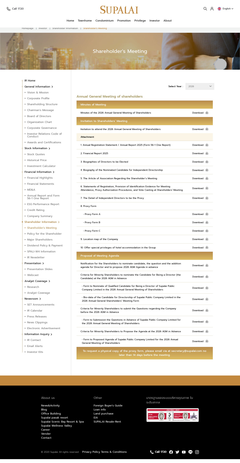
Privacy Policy (91, 456)
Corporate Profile (38, 102)
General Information (38, 91)
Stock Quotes (36, 158)
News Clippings (37, 326)
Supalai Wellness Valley (56, 430)
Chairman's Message (40, 114)
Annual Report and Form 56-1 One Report (43, 200)
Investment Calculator (41, 170)
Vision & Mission (38, 96)
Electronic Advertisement (43, 332)
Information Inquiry (37, 338)
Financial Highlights (40, 182)
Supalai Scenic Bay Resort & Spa (62, 426)
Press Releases (37, 320)
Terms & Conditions (114, 456)
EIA (96, 422)
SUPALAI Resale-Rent (107, 426)
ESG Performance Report (43, 208)
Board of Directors (39, 120)
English (225, 8)
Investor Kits (35, 356)
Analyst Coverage (36, 285)
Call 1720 (15, 9)
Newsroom (32, 303)
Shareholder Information (65, 32)
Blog (44, 413)
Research (33, 291)
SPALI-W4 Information (41, 255)
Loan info (100, 413)
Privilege (140, 21)
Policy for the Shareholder (44, 238)
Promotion (124, 21)
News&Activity (50, 409)
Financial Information (39, 176)
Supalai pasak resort (54, 422)
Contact (46, 442)
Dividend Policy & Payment (45, 250)
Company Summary (39, 220)
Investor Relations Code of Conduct (44, 139)
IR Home (30, 85)
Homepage (27, 32)
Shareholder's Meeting (95, 32)
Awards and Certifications (44, 146)
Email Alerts (35, 350)
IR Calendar (34, 315)
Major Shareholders (40, 243)
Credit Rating (35, 214)
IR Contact (34, 344)
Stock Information (36, 152)
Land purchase (103, 417)
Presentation (33, 267)
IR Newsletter (35, 261)
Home (70, 21)
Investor (155, 21)
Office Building (51, 417)
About (167, 21)
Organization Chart (39, 126)
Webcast (33, 279)
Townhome (85, 21)
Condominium (104, 21)
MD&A (31, 194)
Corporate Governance (42, 132)
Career (45, 434)
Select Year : (176, 90)
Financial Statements (40, 188)
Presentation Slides (40, 273)
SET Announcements (40, 309)
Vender (46, 438)
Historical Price (37, 164)
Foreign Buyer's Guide (108, 409)
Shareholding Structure (42, 108)
